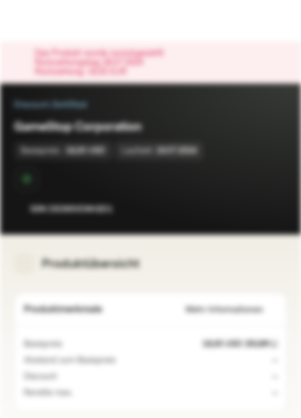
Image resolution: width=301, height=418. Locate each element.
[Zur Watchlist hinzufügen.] (252, 209)
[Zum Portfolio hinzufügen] (275, 209)
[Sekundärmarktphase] (26, 178)
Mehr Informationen (231, 310)
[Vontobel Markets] (45, 21)
